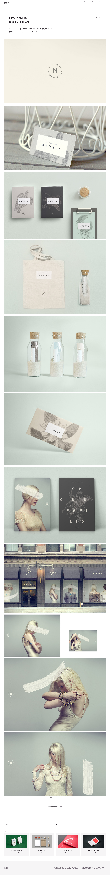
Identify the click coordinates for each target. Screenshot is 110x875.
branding (53, 812)
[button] (104, 2)
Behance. (60, 807)
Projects (85, 1)
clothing (39, 812)
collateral (59, 812)
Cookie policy (98, 868)
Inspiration (92, 1)
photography (46, 812)
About (99, 1)
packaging (71, 812)
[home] (6, 2)
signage (65, 812)
